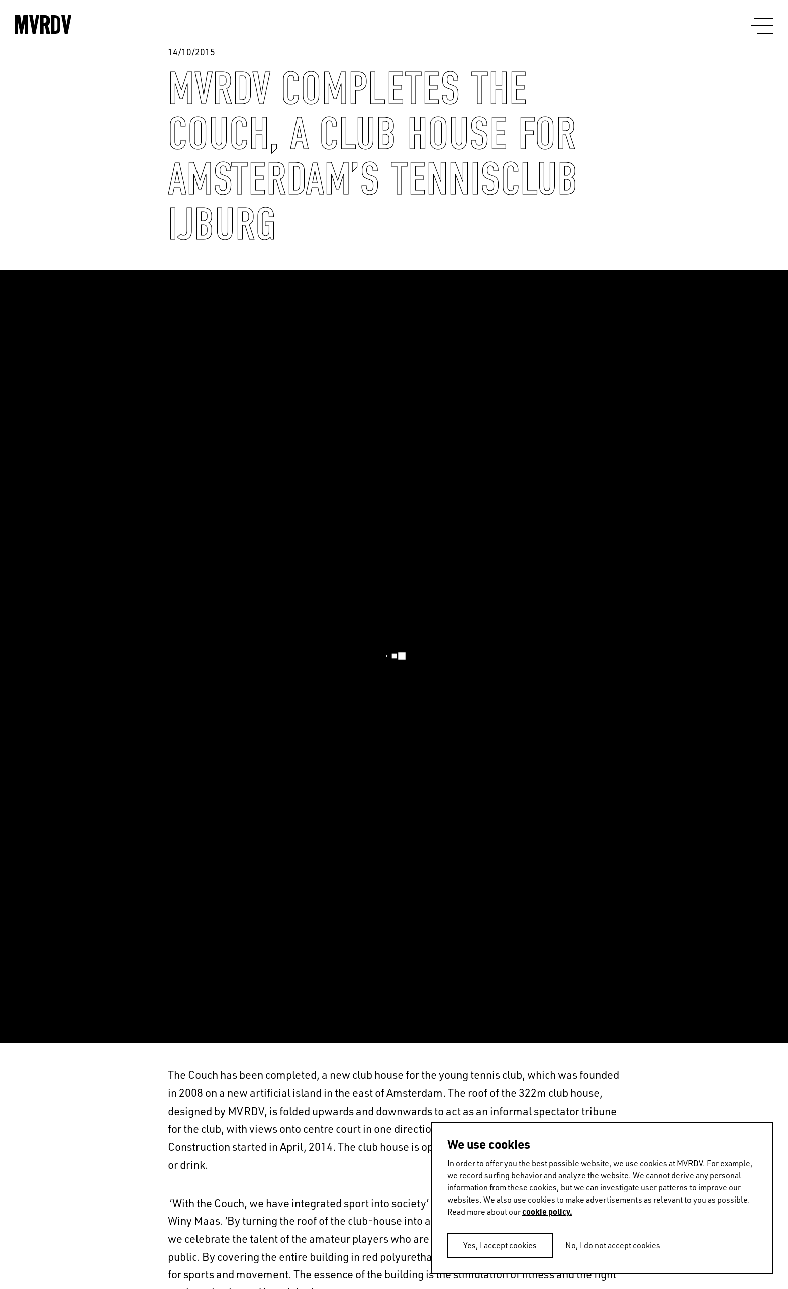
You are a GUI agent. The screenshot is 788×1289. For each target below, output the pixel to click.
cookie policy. (547, 1211)
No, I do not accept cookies (612, 1245)
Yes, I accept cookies (500, 1245)
